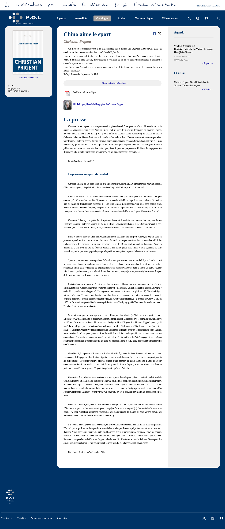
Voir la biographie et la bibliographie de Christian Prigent (98, 104)
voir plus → (207, 63)
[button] (154, 33)
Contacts (6, 518)
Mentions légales (41, 518)
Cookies (62, 518)
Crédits (21, 518)
